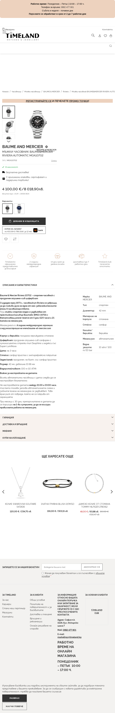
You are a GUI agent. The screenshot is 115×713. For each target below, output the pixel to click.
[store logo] (19, 36)
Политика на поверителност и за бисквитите (41, 607)
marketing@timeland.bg (69, 637)
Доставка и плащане (41, 614)
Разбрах (19, 705)
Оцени (54, 158)
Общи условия (37, 599)
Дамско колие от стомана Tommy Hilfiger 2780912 (94, 501)
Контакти (7, 616)
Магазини (7, 612)
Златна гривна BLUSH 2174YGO (57, 499)
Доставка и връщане (15, 420)
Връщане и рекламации (36, 620)
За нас (5, 599)
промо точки (79, 98)
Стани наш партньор (13, 608)
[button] (22, 122)
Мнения (7, 427)
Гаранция (8, 414)
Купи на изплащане (14, 433)
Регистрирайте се (38, 98)
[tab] (57, 282)
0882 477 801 (69, 629)
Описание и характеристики (20, 282)
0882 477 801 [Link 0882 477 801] (67, 7)
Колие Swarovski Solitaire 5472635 (20, 501)
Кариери (6, 604)
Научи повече (56, 705)
